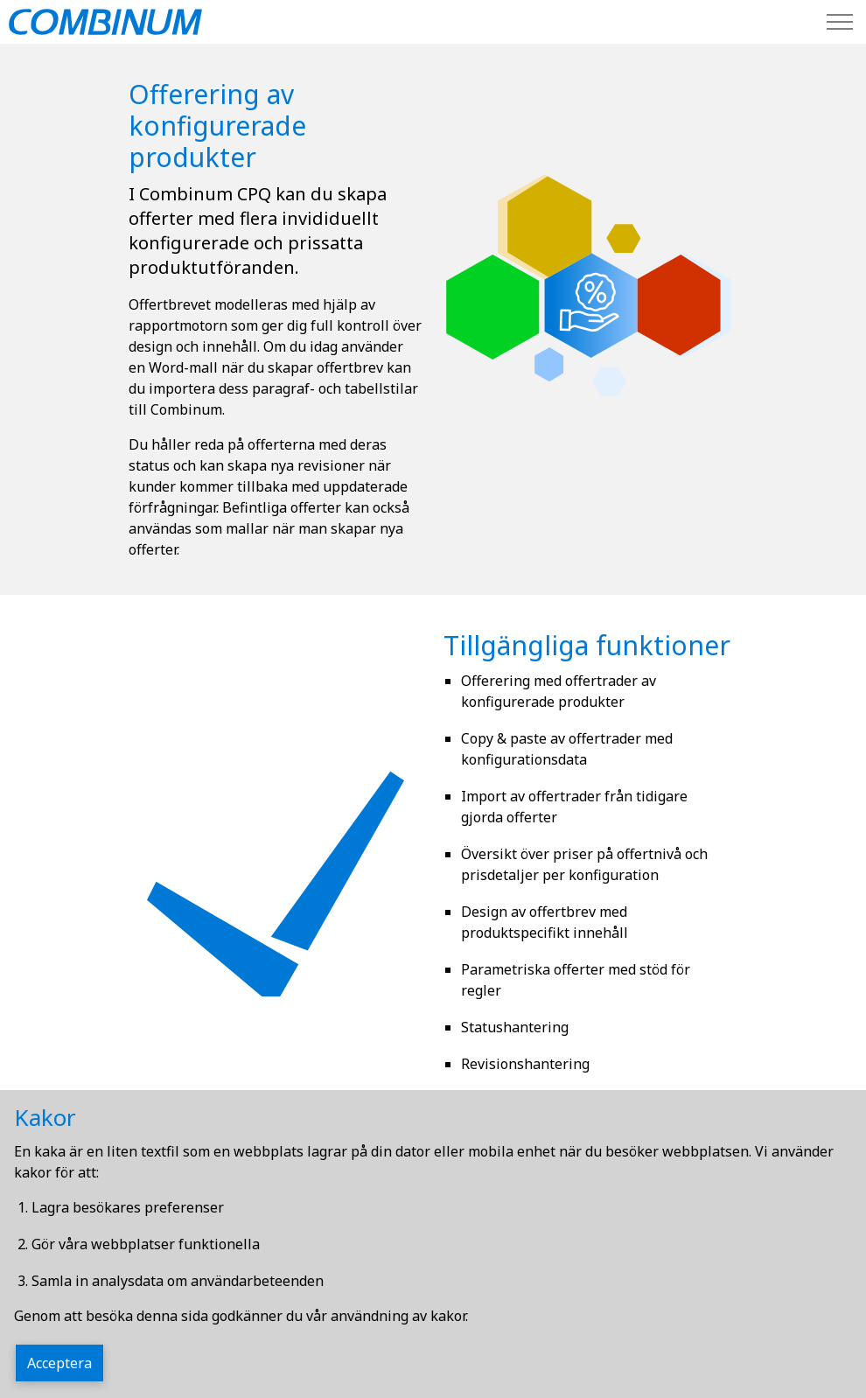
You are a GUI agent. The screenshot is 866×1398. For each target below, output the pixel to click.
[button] (590, 306)
